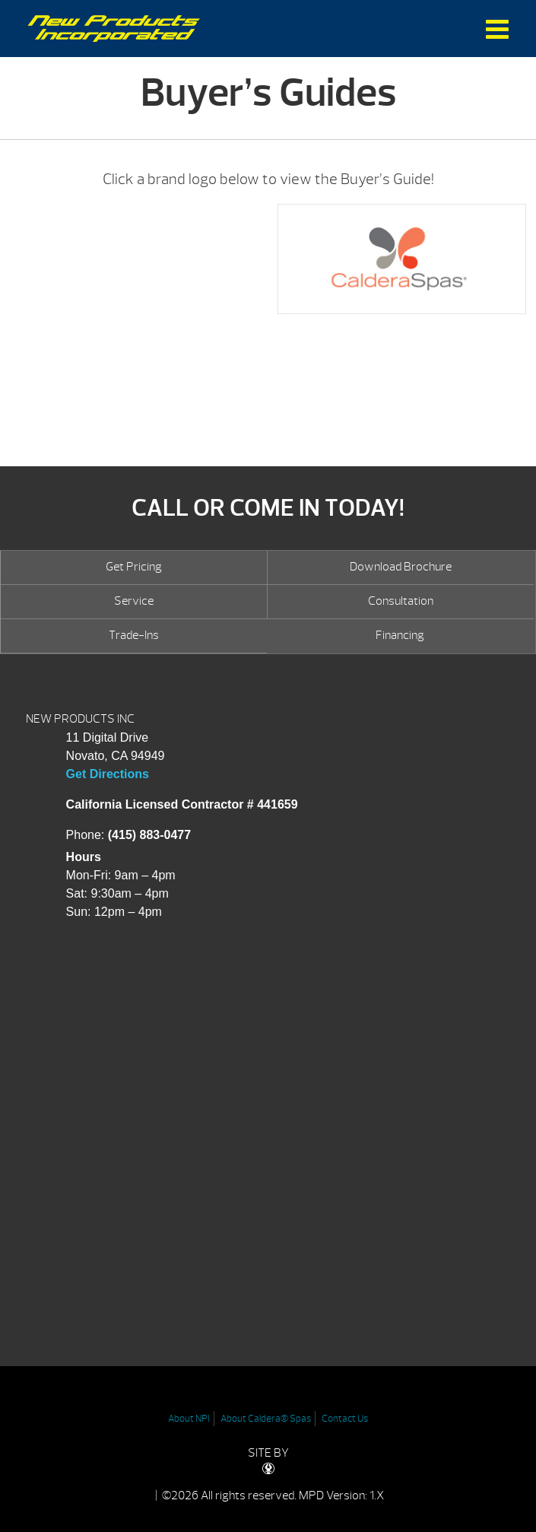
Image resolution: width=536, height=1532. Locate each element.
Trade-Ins (134, 635)
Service (134, 601)
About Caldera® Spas (265, 1419)
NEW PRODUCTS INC (80, 718)
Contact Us (345, 1419)
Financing (400, 635)
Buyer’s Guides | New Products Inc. (114, 28)
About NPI (189, 1419)
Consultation (400, 601)
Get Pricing (134, 566)
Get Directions (107, 774)
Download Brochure (401, 566)
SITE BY (268, 1460)
